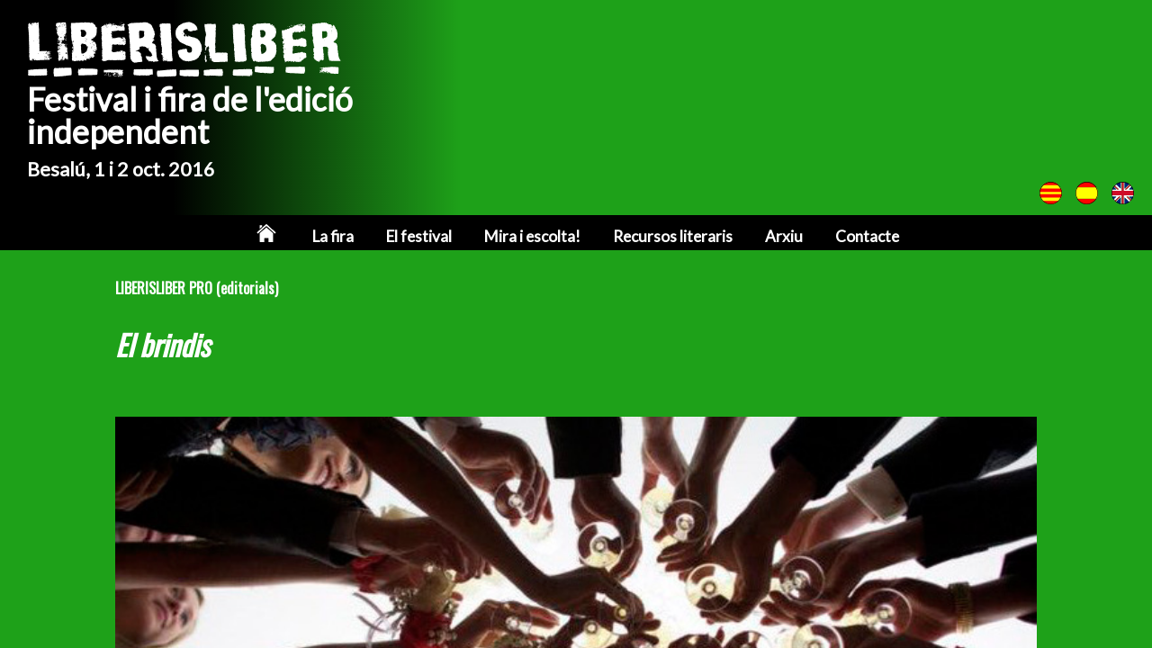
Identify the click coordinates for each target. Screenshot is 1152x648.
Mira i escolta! (532, 236)
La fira (333, 236)
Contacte (867, 236)
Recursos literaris (673, 236)
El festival (419, 236)
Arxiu (784, 236)
